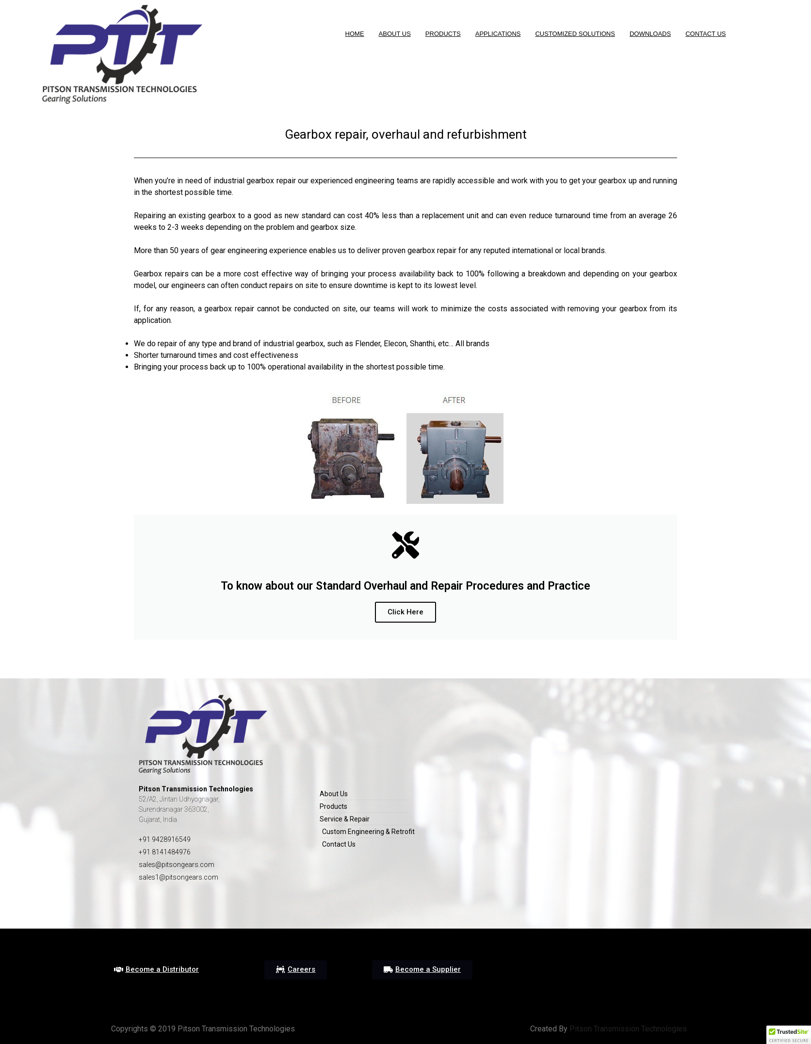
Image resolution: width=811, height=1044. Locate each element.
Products (443, 33)
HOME (354, 33)
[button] (156, 970)
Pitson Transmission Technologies (627, 1028)
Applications (498, 33)
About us (395, 33)
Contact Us (705, 33)
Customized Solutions (575, 33)
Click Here (405, 612)
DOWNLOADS (650, 33)
